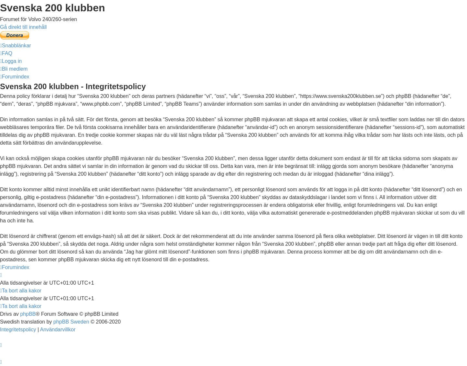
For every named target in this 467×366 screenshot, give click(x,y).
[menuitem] (6, 53)
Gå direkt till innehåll (23, 27)
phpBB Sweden (71, 322)
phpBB (28, 314)
